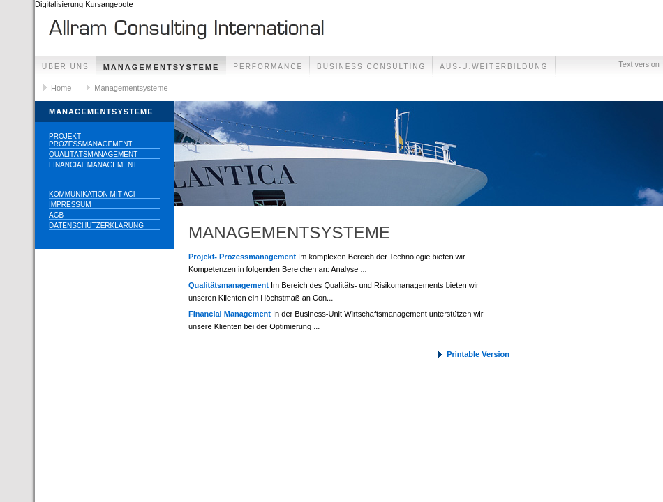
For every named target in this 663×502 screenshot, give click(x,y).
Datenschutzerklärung (96, 225)
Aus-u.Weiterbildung (494, 66)
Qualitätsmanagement (93, 154)
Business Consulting (371, 66)
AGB (56, 215)
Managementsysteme (161, 67)
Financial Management (93, 165)
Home (61, 88)
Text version (639, 64)
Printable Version (478, 354)
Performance (268, 66)
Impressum (70, 204)
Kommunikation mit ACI (92, 194)
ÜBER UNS (65, 66)
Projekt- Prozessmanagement (90, 140)
